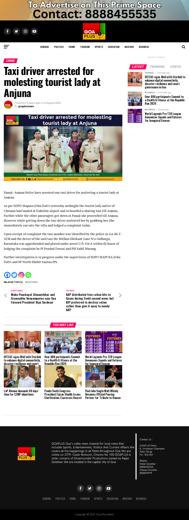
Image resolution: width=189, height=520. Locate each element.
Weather (129, 47)
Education (113, 47)
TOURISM (85, 47)
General (44, 47)
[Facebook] (7, 275)
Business (144, 47)
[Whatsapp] (28, 275)
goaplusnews (26, 106)
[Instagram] (21, 275)
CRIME (72, 47)
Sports (99, 47)
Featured (32, 282)
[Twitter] (14, 275)
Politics (59, 47)
